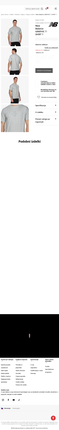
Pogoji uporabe (20, 376)
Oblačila (17, 14)
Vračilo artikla (20, 382)
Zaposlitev (34, 368)
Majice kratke (30, 14)
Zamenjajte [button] (16, 408)
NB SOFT (33, 428)
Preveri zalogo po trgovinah (45, 120)
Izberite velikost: (41, 44)
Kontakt (18, 373)
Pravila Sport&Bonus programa (49, 369)
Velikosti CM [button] (39, 52)
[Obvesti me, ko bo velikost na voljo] (37, 57)
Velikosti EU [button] (39, 50)
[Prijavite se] (46, 8)
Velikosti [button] (46, 50)
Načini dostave (20, 370)
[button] (34, 8)
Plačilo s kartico (6, 376)
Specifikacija (45, 105)
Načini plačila (5, 373)
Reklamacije (19, 379)
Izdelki (11, 14)
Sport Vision (4, 14)
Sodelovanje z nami (37, 370)
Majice (23, 14)
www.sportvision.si (20, 428)
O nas (32, 365)
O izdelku (45, 112)
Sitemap (33, 373)
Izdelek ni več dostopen (44, 70)
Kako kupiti (4, 370)
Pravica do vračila (21, 385)
